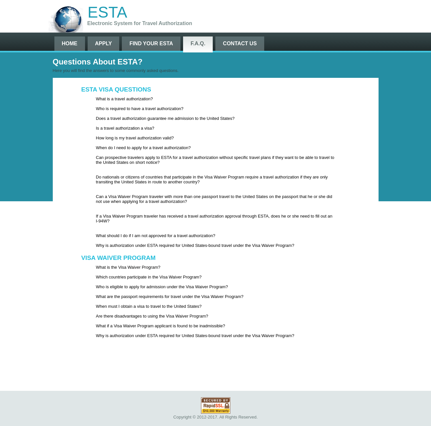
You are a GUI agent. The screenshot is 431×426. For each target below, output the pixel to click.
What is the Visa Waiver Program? (128, 267)
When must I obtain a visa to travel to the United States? (148, 306)
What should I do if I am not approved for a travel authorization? (155, 235)
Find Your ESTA (151, 43)
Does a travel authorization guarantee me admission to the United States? (165, 118)
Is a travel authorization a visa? (125, 128)
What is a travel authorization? (124, 98)
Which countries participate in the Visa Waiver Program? (148, 277)
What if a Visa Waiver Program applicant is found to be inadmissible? (160, 325)
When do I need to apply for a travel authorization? (143, 147)
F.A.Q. (198, 43)
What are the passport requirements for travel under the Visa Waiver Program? (169, 296)
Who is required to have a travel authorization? (139, 108)
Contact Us (240, 43)
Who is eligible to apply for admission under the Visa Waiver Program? (162, 286)
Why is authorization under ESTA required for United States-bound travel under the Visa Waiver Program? (195, 245)
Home (70, 43)
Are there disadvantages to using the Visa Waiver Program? (152, 316)
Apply (103, 43)
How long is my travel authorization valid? (135, 137)
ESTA (107, 12)
